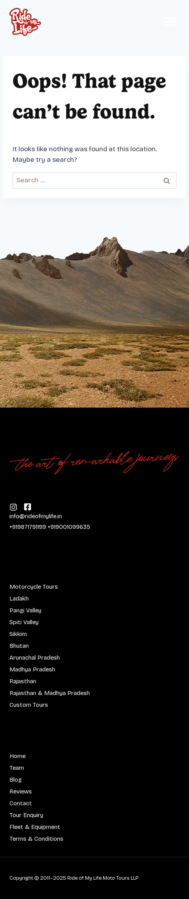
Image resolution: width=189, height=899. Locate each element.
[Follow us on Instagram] (28, 506)
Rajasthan (22, 681)
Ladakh (19, 598)
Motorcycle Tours (33, 586)
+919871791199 (27, 526)
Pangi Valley (25, 610)
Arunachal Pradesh (34, 657)
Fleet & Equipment (34, 826)
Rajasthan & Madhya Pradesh (49, 693)
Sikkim (18, 634)
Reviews (20, 791)
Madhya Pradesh (32, 669)
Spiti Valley (24, 622)
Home (17, 756)
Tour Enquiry (26, 815)
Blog (15, 779)
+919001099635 (69, 526)
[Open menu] (169, 22)
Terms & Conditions (36, 838)
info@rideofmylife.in (35, 516)
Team (16, 767)
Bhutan (19, 645)
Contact (20, 803)
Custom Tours (28, 704)
